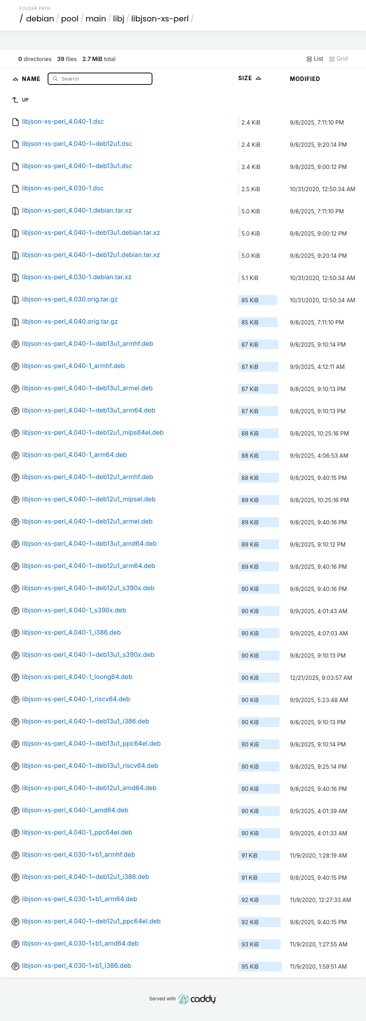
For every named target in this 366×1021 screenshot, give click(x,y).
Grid (338, 58)
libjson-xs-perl (160, 18)
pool (70, 18)
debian (40, 18)
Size (250, 78)
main (95, 18)
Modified (305, 78)
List (314, 58)
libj (118, 18)
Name (32, 78)
